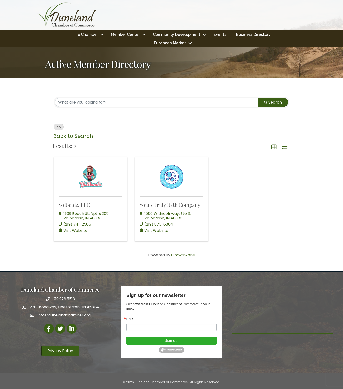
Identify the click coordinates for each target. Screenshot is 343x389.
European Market (170, 43)
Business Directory (253, 34)
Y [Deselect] (58, 126)
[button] (274, 146)
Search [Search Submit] (273, 102)
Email (130, 319)
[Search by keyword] (156, 102)
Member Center (125, 34)
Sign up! (172, 340)
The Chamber (85, 34)
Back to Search (73, 136)
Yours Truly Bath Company (170, 204)
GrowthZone (183, 255)
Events (219, 34)
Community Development (176, 34)
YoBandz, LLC (74, 204)
